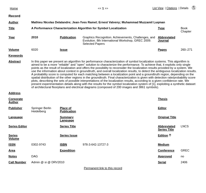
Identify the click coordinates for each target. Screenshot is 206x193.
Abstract (15, 61)
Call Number (17, 162)
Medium (163, 144)
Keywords (16, 55)
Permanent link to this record (103, 168)
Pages (162, 49)
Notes (13, 156)
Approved (165, 156)
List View (158, 8)
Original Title (167, 117)
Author (14, 22)
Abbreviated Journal (166, 39)
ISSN (12, 144)
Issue (64, 49)
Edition (163, 135)
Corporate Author (16, 100)
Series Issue (68, 135)
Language (16, 117)
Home (14, 8)
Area (12, 150)
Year (12, 37)
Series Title (68, 126)
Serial (162, 162)
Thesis (162, 99)
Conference (166, 150)
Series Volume (14, 137)
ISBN (63, 144)
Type (161, 28)
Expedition (67, 150)
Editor (162, 108)
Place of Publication (68, 109)
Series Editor (18, 126)
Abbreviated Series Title (166, 128)
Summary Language (67, 119)
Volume (14, 49)
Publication (68, 37)
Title (12, 28)
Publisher (15, 108)
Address (15, 93)
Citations (171, 8)
